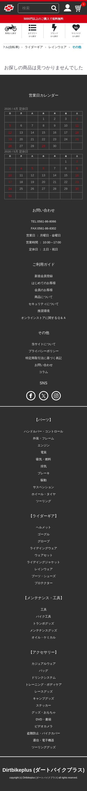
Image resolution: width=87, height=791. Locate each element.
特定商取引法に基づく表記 (44, 358)
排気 (44, 466)
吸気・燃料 (43, 459)
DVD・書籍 (43, 719)
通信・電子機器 (43, 740)
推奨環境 (44, 311)
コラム (43, 372)
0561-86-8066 (46, 221)
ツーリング (43, 501)
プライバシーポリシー (44, 351)
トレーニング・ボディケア (44, 684)
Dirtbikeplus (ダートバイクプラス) (44, 770)
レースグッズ (44, 691)
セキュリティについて (44, 304)
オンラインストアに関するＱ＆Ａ (43, 318)
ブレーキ (44, 473)
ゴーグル (44, 534)
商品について (44, 297)
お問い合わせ (44, 365)
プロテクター (44, 583)
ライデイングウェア (43, 548)
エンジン (44, 445)
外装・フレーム (43, 438)
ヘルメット (43, 527)
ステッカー (43, 705)
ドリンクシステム (44, 677)
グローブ (44, 541)
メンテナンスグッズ (43, 630)
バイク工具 (43, 616)
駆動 (44, 480)
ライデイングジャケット (43, 562)
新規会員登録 (44, 276)
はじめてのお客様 (44, 283)
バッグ (43, 670)
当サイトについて (44, 344)
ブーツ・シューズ (44, 576)
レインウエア (57, 47)
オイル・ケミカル (44, 637)
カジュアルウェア (44, 663)
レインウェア (44, 569)
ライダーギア (34, 47)
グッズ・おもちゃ (44, 712)
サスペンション (43, 487)
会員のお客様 (44, 290)
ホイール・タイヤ (44, 494)
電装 (44, 452)
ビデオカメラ (44, 726)
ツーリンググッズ (44, 747)
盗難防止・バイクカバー (43, 733)
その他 (76, 47)
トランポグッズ (43, 623)
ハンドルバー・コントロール (43, 431)
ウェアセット (44, 555)
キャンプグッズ (43, 698)
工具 (44, 609)
